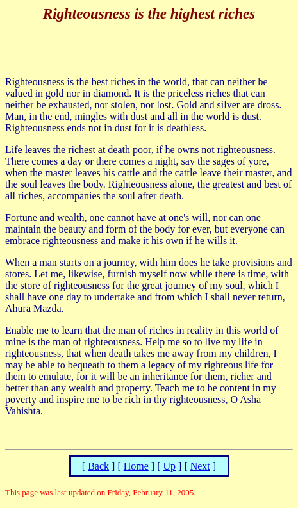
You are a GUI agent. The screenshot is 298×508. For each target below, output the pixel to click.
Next (200, 466)
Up (169, 466)
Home (136, 466)
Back (98, 466)
